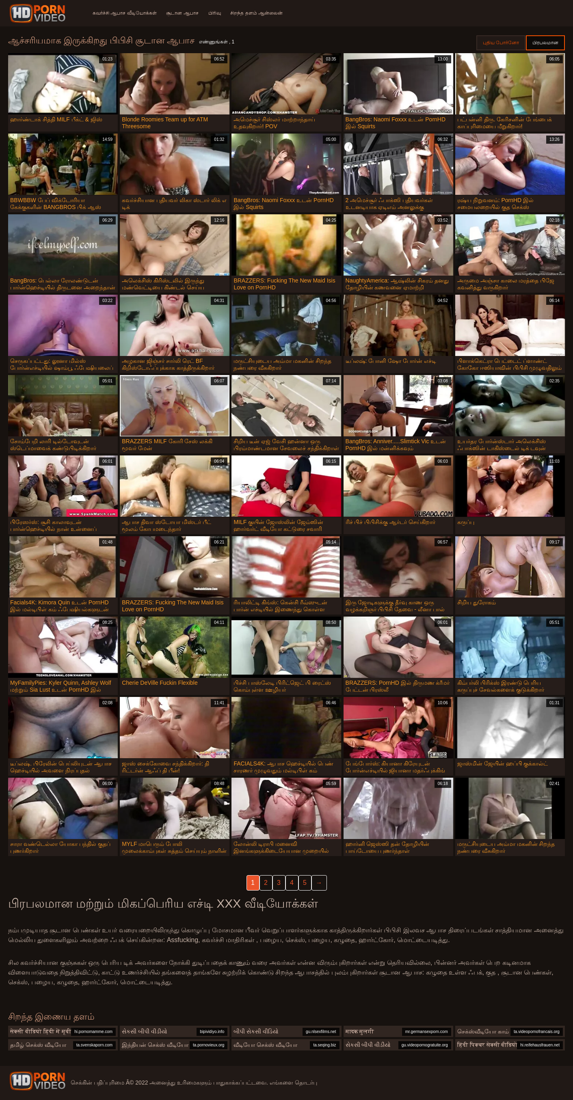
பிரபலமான (545, 42)
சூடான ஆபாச (182, 13)
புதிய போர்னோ (501, 42)
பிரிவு (214, 13)
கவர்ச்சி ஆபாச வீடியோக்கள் (125, 13)
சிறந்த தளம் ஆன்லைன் (257, 13)
